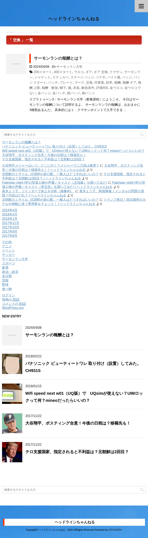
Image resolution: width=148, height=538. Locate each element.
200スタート (43, 72)
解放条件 (87, 87)
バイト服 (113, 77)
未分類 (7, 276)
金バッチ (58, 93)
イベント (8, 250)
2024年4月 (10, 210)
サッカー (8, 255)
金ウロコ (116, 87)
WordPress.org (12, 307)
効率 (109, 82)
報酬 (117, 82)
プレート (66, 82)
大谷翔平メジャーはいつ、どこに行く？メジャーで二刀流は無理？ (50, 165)
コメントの (14, 303)
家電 (5, 267)
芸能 (5, 280)
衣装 (76, 87)
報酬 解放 (50, 87)
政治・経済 (10, 272)
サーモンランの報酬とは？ (58, 58)
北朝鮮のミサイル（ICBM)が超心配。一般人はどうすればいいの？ (50, 174)
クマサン (116, 72)
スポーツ (8, 263)
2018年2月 (10, 214)
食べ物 (7, 289)
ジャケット (42, 77)
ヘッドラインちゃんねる (74, 19)
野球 (5, 284)
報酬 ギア (129, 82)
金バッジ (44, 93)
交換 (89, 82)
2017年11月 (10, 223)
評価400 (102, 87)
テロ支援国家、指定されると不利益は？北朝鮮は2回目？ (43, 159)
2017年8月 (10, 235)
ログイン (8, 295)
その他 (7, 242)
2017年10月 (10, 227)
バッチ (53, 82)
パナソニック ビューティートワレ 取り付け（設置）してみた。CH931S (54, 146)
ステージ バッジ (82, 77)
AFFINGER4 (115, 529)
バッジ (127, 77)
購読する (16, 476)
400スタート (63, 72)
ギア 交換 (101, 72)
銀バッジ (73, 93)
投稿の (10, 299)
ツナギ (100, 77)
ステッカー (60, 77)
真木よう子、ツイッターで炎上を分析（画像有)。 (38, 191)
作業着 (99, 82)
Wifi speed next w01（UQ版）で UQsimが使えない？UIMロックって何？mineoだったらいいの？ (73, 150)
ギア (89, 72)
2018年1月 (10, 218)
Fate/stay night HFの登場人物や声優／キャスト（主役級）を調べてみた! (54, 182)
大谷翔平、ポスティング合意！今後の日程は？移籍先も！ (44, 155)
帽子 (63, 87)
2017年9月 (10, 231)
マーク (79, 82)
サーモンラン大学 (69, 66)
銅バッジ (88, 93)
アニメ (7, 246)
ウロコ (79, 72)
